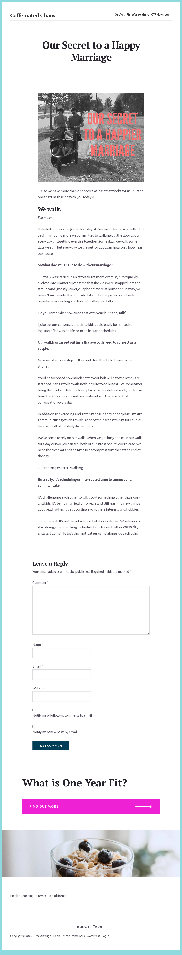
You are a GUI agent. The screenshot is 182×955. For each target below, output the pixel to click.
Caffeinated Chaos (32, 15)
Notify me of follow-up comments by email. (62, 715)
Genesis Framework (72, 939)
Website (38, 688)
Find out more (45, 808)
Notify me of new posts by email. (55, 732)
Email (37, 666)
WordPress (93, 939)
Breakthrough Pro (45, 939)
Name (37, 645)
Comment (40, 583)
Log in (105, 939)
